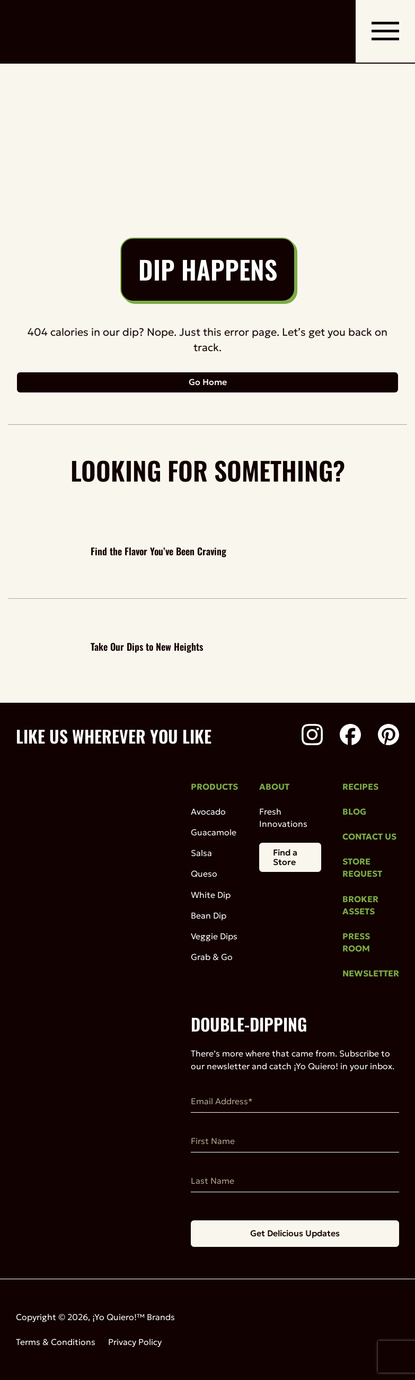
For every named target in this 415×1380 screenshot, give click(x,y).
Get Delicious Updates (295, 1233)
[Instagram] (312, 736)
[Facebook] (350, 736)
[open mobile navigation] (385, 31)
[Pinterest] (388, 736)
